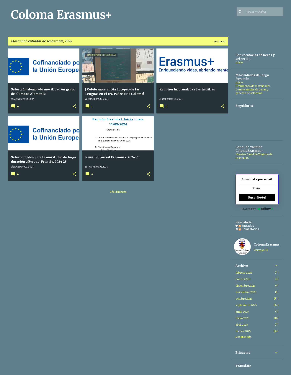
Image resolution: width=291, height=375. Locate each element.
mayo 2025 (242, 318)
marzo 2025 (243, 331)
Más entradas (118, 192)
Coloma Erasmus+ (62, 14)
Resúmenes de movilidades (253, 86)
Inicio (239, 62)
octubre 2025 (244, 298)
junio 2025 (242, 311)
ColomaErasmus (266, 244)
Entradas (246, 225)
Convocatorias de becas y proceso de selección (252, 91)
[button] (74, 106)
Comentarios (249, 229)
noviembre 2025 (246, 292)
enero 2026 (243, 279)
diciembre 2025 (245, 285)
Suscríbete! (257, 197)
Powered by (257, 208)
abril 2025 (242, 324)
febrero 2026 (244, 272)
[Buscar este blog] (263, 11)
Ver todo (219, 41)
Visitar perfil (261, 250)
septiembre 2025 (246, 305)
